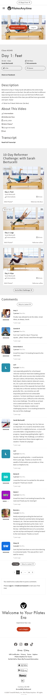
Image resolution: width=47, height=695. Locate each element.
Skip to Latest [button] (25, 304)
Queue (30, 68)
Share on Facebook (8, 75)
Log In (11, 586)
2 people (16, 513)
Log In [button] (33, 27)
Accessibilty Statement (23, 689)
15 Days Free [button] (24, 2)
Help (19, 650)
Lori (14, 365)
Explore (35, 654)
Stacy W (16, 543)
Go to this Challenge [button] (23, 290)
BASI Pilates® (8, 124)
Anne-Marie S (18, 347)
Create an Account (21, 586)
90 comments (32, 63)
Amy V (15, 310)
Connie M (16, 328)
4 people (16, 367)
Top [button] (15, 564)
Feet (4, 131)
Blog (26, 650)
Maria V (15, 492)
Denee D (16, 474)
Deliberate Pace (9, 117)
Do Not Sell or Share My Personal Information (23, 659)
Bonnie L (16, 510)
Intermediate (8, 113)
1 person (16, 313)
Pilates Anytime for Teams (23, 657)
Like (5, 68)
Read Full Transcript (9, 142)
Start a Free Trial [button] (18, 27)
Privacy (23, 654)
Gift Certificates (14, 654)
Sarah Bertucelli (7, 63)
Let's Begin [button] (23, 629)
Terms (29, 654)
